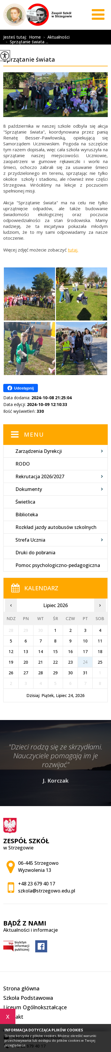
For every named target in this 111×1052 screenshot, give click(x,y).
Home (35, 37)
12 (11, 651)
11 (100, 641)
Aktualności (55, 37)
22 (55, 662)
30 (70, 672)
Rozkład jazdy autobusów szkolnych (55, 527)
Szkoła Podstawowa (28, 997)
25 (100, 662)
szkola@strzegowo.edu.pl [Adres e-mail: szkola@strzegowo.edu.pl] (46, 890)
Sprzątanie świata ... (25, 42)
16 (70, 651)
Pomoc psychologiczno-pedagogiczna (57, 565)
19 (11, 662)
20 (25, 662)
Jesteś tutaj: (16, 37)
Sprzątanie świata (40, 32)
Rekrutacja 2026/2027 (39, 476)
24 (85, 662)
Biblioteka (26, 514)
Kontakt (13, 1016)
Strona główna (21, 988)
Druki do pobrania (35, 552)
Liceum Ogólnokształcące (35, 1007)
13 (25, 651)
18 (100, 651)
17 (85, 651)
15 (55, 651)
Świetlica (25, 502)
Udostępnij (20, 388)
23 (70, 662)
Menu (34, 434)
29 (55, 672)
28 (40, 672)
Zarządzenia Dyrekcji (38, 451)
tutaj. (73, 250)
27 (25, 672)
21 (40, 662)
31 (85, 672)
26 (11, 672)
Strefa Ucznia (30, 540)
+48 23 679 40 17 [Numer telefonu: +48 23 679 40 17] (36, 883)
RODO (22, 464)
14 (40, 651)
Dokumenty (28, 489)
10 (85, 641)
